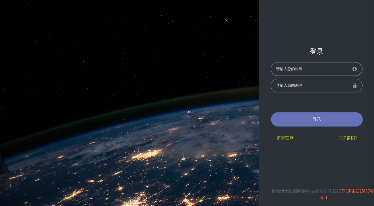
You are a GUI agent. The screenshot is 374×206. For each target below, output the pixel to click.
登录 (317, 119)
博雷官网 (285, 138)
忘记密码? (347, 138)
